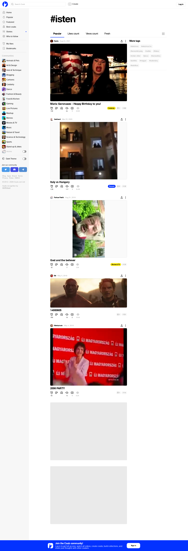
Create (73, 4)
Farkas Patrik (59, 197)
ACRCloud (6, 188)
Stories (14, 31)
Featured (8, 22)
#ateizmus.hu (146, 46)
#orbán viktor (136, 56)
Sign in (133, 545)
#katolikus (134, 65)
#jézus (145, 56)
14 (124, 392)
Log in (181, 4)
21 (124, 314)
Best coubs (9, 27)
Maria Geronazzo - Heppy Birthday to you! (75, 104)
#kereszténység (137, 51)
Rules (11, 178)
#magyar (143, 61)
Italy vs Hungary (60, 182)
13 (124, 264)
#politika (134, 61)
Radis (56, 41)
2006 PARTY (57, 388)
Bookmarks (9, 48)
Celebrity (111, 108)
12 (124, 186)
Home (7, 12)
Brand (14, 176)
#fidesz (156, 51)
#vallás (148, 51)
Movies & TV (116, 264)
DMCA (17, 178)
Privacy (5, 178)
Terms (20, 176)
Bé (55, 276)
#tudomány (153, 61)
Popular (7, 17)
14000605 (55, 310)
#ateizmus (134, 46)
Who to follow (10, 36)
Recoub (111, 186)
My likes (7, 43)
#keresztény (155, 56)
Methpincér (58, 325)
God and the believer (62, 260)
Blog (4, 176)
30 (124, 108)
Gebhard (57, 119)
